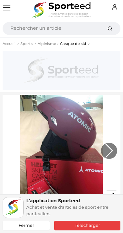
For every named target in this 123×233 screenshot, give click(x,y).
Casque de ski (73, 44)
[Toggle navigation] (7, 7)
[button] (109, 151)
